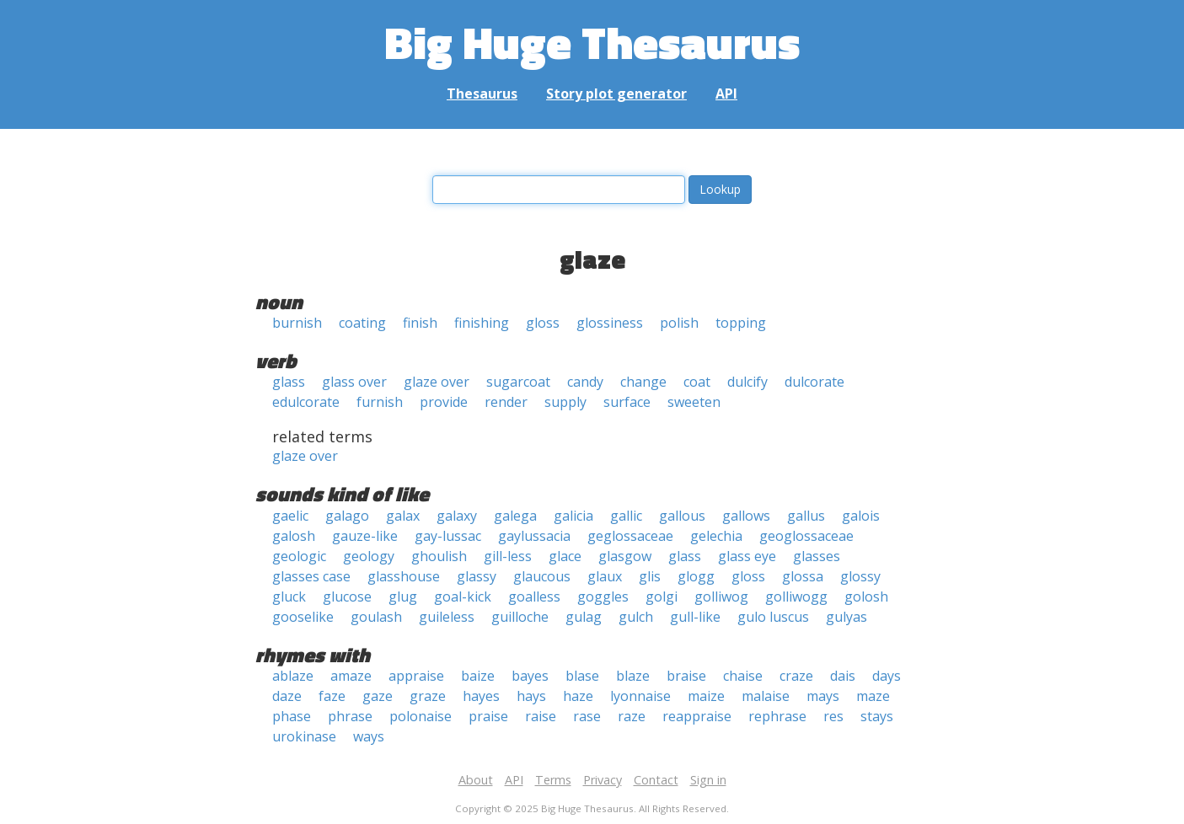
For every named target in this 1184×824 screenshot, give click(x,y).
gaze (377, 696)
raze (632, 716)
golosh (866, 596)
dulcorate (814, 381)
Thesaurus (482, 93)
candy (585, 381)
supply (565, 402)
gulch (636, 616)
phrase (350, 716)
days (886, 675)
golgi (662, 596)
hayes (481, 696)
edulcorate (306, 402)
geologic (299, 556)
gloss (543, 322)
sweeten (694, 402)
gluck (289, 596)
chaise (743, 675)
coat (696, 381)
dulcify (747, 381)
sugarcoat (518, 381)
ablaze (292, 675)
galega (515, 515)
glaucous (542, 576)
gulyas (846, 616)
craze (796, 675)
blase (582, 675)
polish (679, 322)
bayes (530, 675)
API (726, 93)
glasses (816, 556)
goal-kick (462, 596)
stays (876, 716)
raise (540, 716)
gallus (806, 515)
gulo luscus (773, 616)
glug (402, 596)
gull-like (695, 616)
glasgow (624, 556)
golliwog (721, 596)
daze (287, 696)
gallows (746, 515)
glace (565, 556)
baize (478, 675)
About (475, 780)
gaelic (290, 515)
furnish (379, 402)
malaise (766, 696)
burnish (297, 322)
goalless (534, 596)
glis (650, 576)
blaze (633, 675)
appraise (416, 675)
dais (842, 675)
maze (873, 696)
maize (706, 696)
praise (488, 716)
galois (861, 515)
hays (531, 696)
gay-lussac (448, 536)
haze (578, 696)
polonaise (420, 716)
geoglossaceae (806, 536)
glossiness (609, 322)
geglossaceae (630, 536)
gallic (626, 515)
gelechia (716, 536)
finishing (481, 322)
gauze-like (365, 536)
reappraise (696, 716)
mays (822, 696)
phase (291, 716)
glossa (802, 576)
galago (347, 515)
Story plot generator (616, 93)
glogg (696, 576)
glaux (604, 576)
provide (444, 402)
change (643, 381)
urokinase (304, 736)
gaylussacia (534, 536)
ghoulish (439, 556)
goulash (376, 616)
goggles (603, 596)
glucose (347, 596)
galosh (293, 536)
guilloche (520, 616)
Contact (656, 780)
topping (740, 322)
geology (368, 556)
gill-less (508, 556)
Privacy (602, 780)
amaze (351, 675)
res (833, 716)
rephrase (777, 716)
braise (686, 675)
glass (288, 381)
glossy (860, 576)
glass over (354, 381)
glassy (476, 576)
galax (403, 515)
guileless (446, 616)
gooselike (303, 616)
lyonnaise (640, 696)
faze (332, 696)
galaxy (457, 515)
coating (362, 322)
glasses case (311, 576)
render (506, 402)
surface (627, 402)
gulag (583, 616)
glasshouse (403, 576)
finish (420, 322)
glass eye (747, 556)
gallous (682, 515)
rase (587, 716)
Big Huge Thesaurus (592, 42)
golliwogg (796, 596)
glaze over (436, 381)
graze (428, 696)
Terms (553, 780)
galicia (573, 515)
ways (368, 736)
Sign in (708, 780)
